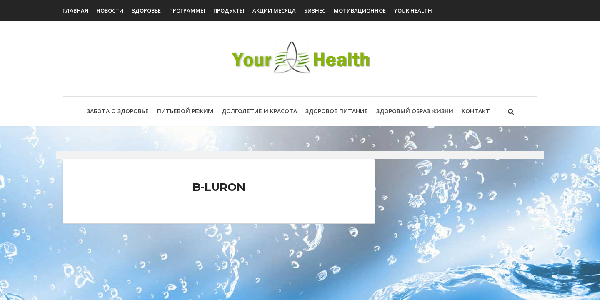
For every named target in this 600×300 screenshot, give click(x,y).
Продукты (228, 10)
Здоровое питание (336, 111)
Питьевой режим (185, 111)
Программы (187, 10)
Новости (109, 10)
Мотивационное (360, 10)
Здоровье (146, 10)
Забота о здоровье (118, 111)
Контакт (476, 111)
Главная (75, 10)
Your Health (413, 10)
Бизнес (314, 10)
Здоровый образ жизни (414, 111)
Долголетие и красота (259, 111)
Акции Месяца (274, 10)
